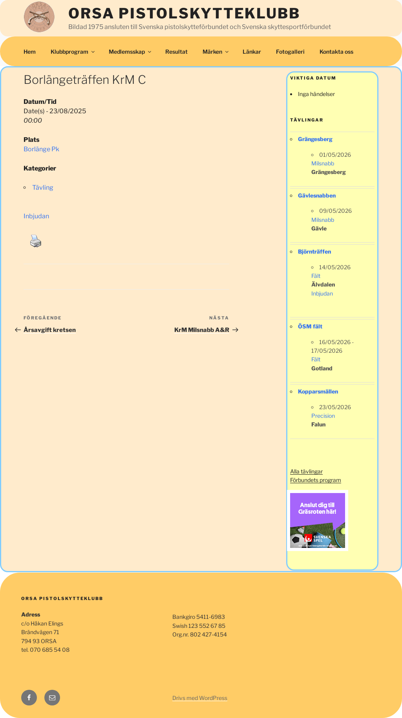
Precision (323, 415)
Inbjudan (36, 216)
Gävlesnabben (317, 195)
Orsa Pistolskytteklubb (184, 13)
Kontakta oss (336, 51)
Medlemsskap (130, 51)
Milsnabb (322, 163)
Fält (315, 275)
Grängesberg (315, 139)
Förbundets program (315, 480)
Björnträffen (314, 251)
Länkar (252, 51)
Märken (216, 51)
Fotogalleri (290, 51)
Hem (30, 51)
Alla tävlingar (306, 471)
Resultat (176, 51)
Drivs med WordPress (199, 697)
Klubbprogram (73, 51)
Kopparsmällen (318, 391)
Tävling (42, 187)
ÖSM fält (310, 326)
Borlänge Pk (41, 149)
